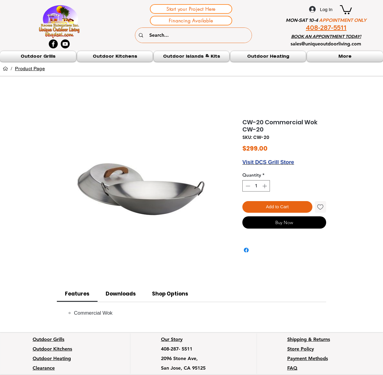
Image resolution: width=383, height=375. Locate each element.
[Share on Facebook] (246, 250)
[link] (77, 293)
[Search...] (194, 35)
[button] (346, 9)
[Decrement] (247, 186)
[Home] (5, 68)
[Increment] (265, 186)
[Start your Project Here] (191, 9)
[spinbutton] (256, 186)
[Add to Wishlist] (320, 207)
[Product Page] (30, 68)
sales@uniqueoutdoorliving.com (326, 44)
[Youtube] (65, 43)
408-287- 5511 (176, 349)
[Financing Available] (191, 20)
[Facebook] (53, 43)
